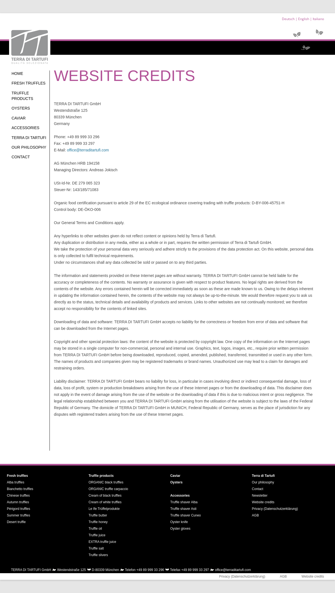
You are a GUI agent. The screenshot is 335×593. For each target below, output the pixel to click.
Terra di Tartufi (29, 137)
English (303, 19)
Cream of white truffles (105, 502)
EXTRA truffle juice (102, 542)
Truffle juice (97, 535)
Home (17, 73)
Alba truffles (15, 482)
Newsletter (260, 495)
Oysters (21, 108)
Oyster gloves (180, 529)
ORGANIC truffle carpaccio (108, 489)
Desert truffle (16, 522)
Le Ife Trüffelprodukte (104, 509)
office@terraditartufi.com (88, 150)
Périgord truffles (18, 509)
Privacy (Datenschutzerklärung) (275, 509)
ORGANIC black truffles (106, 482)
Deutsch (288, 19)
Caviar (19, 118)
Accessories (25, 128)
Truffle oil (95, 529)
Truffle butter (98, 515)
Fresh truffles (28, 83)
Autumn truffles (18, 502)
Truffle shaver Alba (183, 502)
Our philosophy (29, 147)
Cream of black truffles (105, 495)
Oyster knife (179, 522)
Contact (21, 157)
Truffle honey (98, 522)
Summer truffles (18, 515)
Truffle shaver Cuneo (185, 515)
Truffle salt (96, 548)
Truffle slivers (98, 555)
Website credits (263, 502)
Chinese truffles (18, 495)
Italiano (318, 19)
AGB (255, 515)
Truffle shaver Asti (183, 509)
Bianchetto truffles (20, 489)
